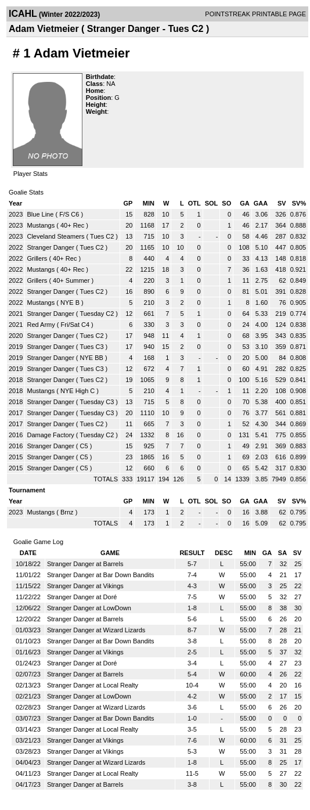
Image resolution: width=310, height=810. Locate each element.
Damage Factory (50, 434)
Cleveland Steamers (55, 236)
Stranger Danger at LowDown (89, 607)
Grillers (37, 258)
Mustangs (41, 225)
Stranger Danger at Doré (82, 596)
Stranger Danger (50, 247)
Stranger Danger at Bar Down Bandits (100, 574)
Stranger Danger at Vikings (85, 585)
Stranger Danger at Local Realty (92, 685)
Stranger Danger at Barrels (85, 563)
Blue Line (40, 214)
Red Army (41, 324)
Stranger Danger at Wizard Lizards (96, 630)
